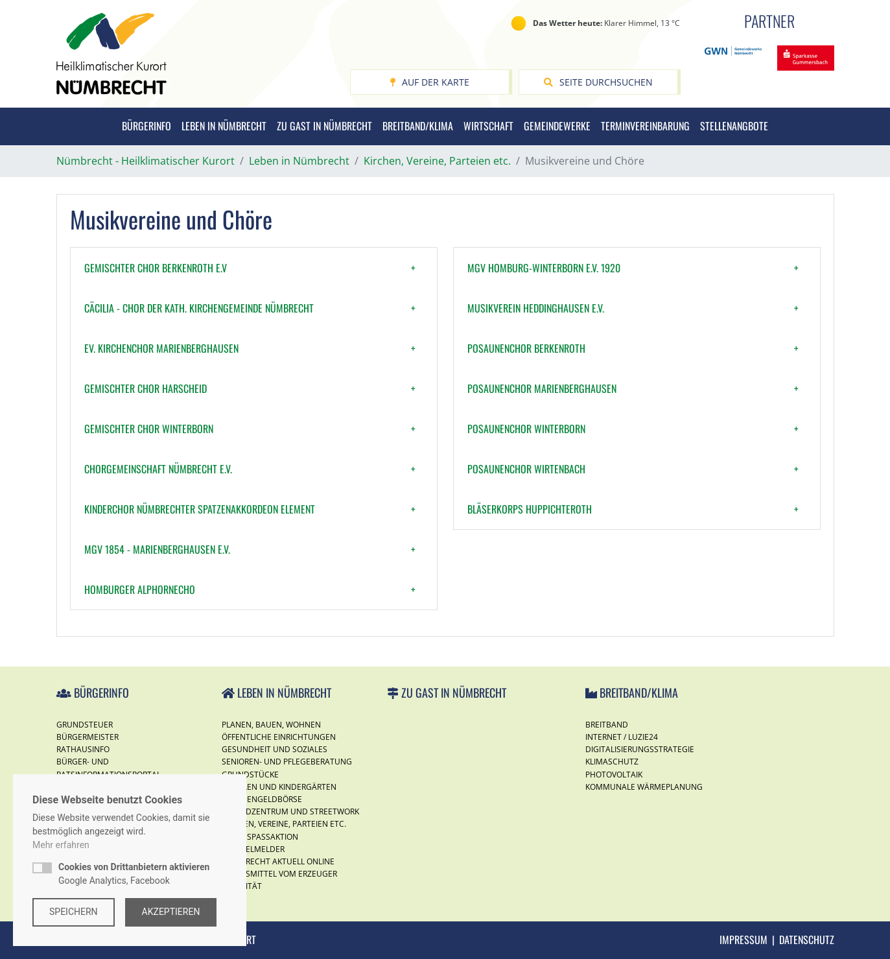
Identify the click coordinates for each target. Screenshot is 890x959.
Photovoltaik (613, 774)
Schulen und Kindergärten (279, 786)
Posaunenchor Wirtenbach (526, 469)
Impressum (743, 939)
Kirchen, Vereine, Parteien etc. (284, 823)
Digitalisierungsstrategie (639, 749)
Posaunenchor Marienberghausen (541, 388)
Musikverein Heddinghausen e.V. (535, 308)
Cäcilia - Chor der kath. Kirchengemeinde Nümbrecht (199, 308)
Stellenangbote (734, 126)
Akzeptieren (171, 911)
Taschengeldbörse (262, 799)
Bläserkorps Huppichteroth (529, 509)
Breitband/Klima (417, 126)
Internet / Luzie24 (621, 736)
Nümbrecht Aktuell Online (278, 861)
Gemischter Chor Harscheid (145, 388)
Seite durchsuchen (598, 82)
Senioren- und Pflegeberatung (287, 761)
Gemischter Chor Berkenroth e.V (155, 268)
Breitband (606, 724)
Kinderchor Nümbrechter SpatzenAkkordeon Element (199, 509)
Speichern (73, 911)
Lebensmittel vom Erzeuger (279, 873)
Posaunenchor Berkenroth (526, 348)
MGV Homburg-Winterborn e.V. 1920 (543, 268)
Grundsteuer (84, 724)
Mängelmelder (253, 849)
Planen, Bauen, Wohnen (271, 724)
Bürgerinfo (146, 126)
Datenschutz (806, 939)
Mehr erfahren (60, 845)
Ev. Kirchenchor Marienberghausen (161, 348)
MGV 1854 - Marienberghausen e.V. (157, 549)
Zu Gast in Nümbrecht (324, 126)
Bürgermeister (87, 736)
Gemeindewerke (557, 126)
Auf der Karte (429, 82)
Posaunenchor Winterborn (526, 428)
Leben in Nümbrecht (224, 126)
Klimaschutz (611, 761)
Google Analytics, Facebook (133, 874)
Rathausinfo (83, 749)
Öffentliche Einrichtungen (279, 736)
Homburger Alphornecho (139, 589)
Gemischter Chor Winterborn (148, 428)
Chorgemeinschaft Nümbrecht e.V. (158, 469)
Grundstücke (250, 774)
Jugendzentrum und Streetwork (290, 811)
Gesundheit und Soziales (274, 749)
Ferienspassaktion (260, 836)
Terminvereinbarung (645, 126)
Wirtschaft (488, 126)
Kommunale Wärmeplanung (644, 786)
